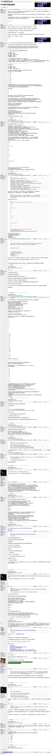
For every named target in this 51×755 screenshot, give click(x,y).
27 (8, 723)
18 (8, 573)
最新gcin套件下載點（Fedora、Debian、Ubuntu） (18, 646)
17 (8, 531)
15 (8, 497)
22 (8, 652)
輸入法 (11, 1)
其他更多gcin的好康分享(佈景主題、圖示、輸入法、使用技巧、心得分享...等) (23, 650)
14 (8, 481)
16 (8, 526)
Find (41, 1)
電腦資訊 (6, 1)
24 (8, 668)
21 (8, 627)
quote (45, 9)
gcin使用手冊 (12, 645)
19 (8, 586)
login (48, 1)
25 (8, 686)
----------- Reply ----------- (4, 7)
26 (8, 703)
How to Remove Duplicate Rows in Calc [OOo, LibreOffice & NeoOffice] (20, 528)
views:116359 (2, 753)
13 (8, 469)
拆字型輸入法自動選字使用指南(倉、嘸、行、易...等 (19, 649)
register (49, 1)
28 (8, 729)
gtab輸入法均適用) (31, 649)
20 (8, 622)
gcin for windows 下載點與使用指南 (16, 647)
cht (3, 1)
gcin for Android (12, 648)
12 (8, 454)
